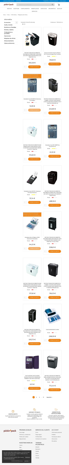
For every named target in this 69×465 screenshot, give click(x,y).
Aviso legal (21, 432)
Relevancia (60, 22)
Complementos (25, 8)
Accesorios (7, 22)
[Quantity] (25, 66)
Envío (37, 432)
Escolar (59, 8)
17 (43, 397)
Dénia (37, 453)
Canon (20, 445)
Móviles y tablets (9, 29)
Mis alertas (54, 441)
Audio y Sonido (8, 25)
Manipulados (35, 8)
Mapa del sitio (22, 439)
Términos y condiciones (24, 434)
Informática (52, 8)
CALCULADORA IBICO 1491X (52, 329)
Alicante (37, 447)
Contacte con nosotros (41, 439)
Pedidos (54, 434)
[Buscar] (36, 4)
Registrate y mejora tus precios (50, 0)
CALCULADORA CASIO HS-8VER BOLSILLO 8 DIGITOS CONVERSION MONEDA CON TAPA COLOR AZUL (32, 377)
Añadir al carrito (34, 66)
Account (55, 430)
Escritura (16, 8)
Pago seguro (39, 434)
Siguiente (49, 397)
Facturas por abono (56, 436)
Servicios (34, 11)
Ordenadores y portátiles (8, 33)
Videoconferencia (9, 43)
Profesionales (39, 436)
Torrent (37, 455)
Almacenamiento (9, 40)
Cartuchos (44, 8)
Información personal (57, 432)
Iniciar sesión (63, 1)
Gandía (37, 451)
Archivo (9, 8)
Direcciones (54, 439)
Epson (20, 449)
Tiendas (37, 457)
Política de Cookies (23, 436)
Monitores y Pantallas (10, 27)
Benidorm (38, 449)
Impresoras (7, 36)
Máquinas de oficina (9, 38)
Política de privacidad (17, 460)
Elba (20, 447)
